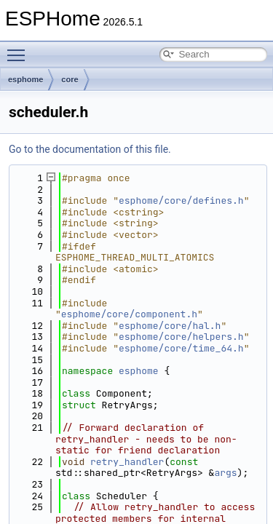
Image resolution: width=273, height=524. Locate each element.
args (225, 473)
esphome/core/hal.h (170, 325)
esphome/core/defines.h (181, 200)
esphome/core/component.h (129, 314)
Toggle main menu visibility (19, 48)
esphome (25, 79)
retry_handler (127, 462)
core (69, 79)
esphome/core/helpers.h (181, 336)
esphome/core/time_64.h (181, 348)
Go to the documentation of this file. (90, 149)
